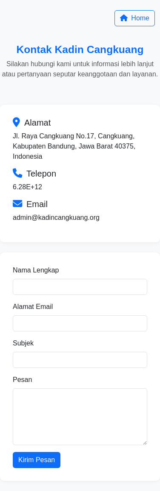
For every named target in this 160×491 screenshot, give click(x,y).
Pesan (22, 379)
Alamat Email (33, 306)
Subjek (23, 343)
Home (134, 18)
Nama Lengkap (36, 270)
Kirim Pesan (36, 459)
